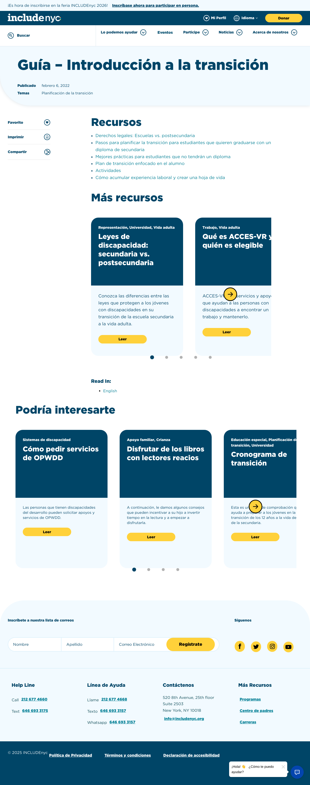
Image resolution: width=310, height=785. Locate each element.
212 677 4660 (34, 699)
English (110, 390)
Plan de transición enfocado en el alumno (140, 163)
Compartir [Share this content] (29, 152)
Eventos (165, 32)
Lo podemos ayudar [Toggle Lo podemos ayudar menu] (124, 32)
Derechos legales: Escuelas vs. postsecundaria (145, 135)
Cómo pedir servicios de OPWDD (61, 453)
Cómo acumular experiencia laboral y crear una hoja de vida (160, 177)
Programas (250, 699)
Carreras (248, 721)
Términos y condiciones (127, 754)
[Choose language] (245, 18)
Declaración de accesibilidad (191, 754)
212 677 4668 (114, 699)
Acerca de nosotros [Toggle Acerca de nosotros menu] (275, 32)
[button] (230, 294)
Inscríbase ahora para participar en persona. (155, 5)
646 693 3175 (35, 710)
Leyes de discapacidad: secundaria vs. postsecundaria (126, 249)
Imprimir (29, 137)
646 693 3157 (113, 710)
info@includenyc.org (184, 718)
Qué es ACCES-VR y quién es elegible (238, 241)
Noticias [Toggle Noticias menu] (230, 32)
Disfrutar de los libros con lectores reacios (161, 457)
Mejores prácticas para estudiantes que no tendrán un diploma (163, 156)
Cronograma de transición (260, 458)
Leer (122, 339)
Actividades (108, 170)
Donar (283, 18)
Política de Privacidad (70, 754)
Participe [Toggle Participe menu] (196, 32)
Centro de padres (257, 710)
